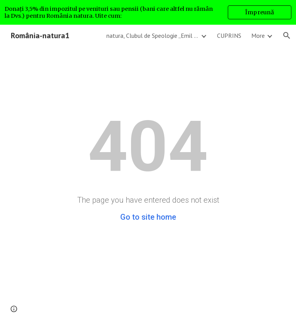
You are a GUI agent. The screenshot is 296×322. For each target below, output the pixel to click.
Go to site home (148, 217)
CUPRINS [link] (229, 35)
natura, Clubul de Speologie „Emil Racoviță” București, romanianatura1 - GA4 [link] (152, 35)
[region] (148, 12)
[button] (287, 35)
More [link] (258, 35)
